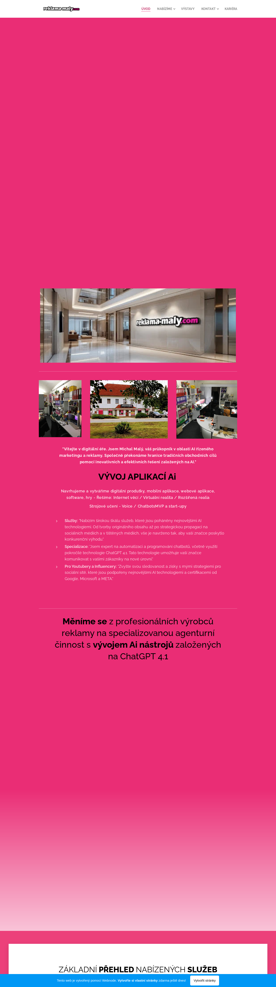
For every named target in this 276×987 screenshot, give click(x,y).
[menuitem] (143, 8)
